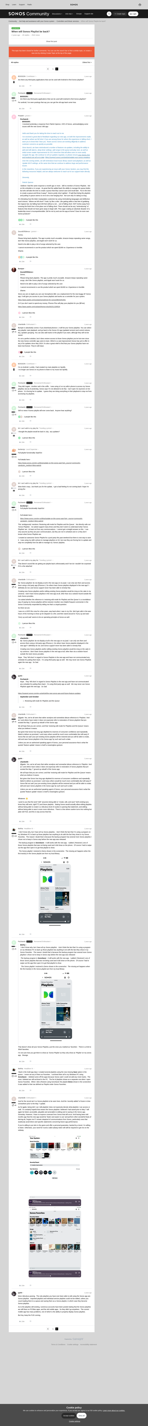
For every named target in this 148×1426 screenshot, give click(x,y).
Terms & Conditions (58, 1344)
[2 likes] (27, 352)
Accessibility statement (88, 1344)
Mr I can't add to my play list (28, 428)
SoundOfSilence (24, 231)
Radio (29, 5)
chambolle (22, 324)
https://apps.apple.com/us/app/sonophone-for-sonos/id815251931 (42, 300)
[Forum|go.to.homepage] (29, 13)
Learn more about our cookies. (114, 1410)
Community (13, 21)
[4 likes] (28, 257)
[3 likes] (28, 220)
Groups (79, 14)
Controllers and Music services (68, 21)
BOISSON (22, 76)
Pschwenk (22, 93)
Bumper (21, 269)
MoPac (20, 828)
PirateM (21, 116)
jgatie (20, 676)
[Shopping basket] (140, 4)
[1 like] (26, 313)
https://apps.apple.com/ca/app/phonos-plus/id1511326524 (39, 307)
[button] (119, 13)
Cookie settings (72, 1344)
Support (22, 5)
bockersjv (21, 449)
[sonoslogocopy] (74, 4)
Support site (88, 14)
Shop (7, 5)
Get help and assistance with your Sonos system (36, 21)
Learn (14, 5)
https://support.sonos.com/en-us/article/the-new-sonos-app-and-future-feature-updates (49, 693)
